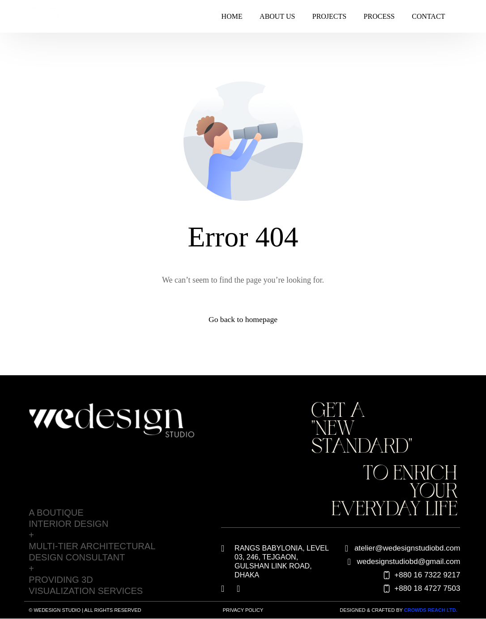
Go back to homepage (243, 319)
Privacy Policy (243, 610)
